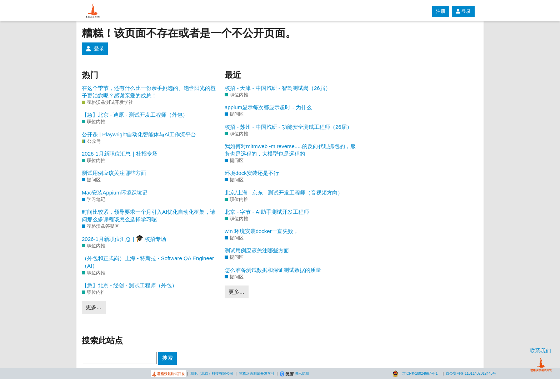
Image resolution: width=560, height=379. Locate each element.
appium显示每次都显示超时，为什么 (268, 107)
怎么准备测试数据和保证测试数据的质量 (273, 270)
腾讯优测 (302, 373)
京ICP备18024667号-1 (420, 373)
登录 (463, 11)
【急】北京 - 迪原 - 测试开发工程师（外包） (135, 115)
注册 (440, 11)
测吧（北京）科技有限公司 (211, 373)
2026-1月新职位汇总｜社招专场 (120, 154)
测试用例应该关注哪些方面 (114, 173)
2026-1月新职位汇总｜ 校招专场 (124, 238)
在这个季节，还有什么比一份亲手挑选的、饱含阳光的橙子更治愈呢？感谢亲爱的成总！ (149, 91)
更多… (94, 307)
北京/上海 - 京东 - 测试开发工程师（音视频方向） (284, 193)
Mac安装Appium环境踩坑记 (115, 193)
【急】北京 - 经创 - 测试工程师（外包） (129, 285)
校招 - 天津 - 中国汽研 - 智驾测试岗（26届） (278, 88)
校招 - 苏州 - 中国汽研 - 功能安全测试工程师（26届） (288, 127)
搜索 (167, 358)
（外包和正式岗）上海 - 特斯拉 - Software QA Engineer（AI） (148, 262)
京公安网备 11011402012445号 (471, 373)
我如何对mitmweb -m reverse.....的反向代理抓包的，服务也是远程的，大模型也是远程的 (290, 150)
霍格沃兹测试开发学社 (257, 373)
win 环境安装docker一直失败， (262, 231)
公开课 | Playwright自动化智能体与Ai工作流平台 (139, 134)
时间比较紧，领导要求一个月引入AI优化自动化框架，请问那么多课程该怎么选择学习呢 (148, 215)
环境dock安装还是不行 (252, 173)
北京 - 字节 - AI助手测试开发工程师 (267, 212)
